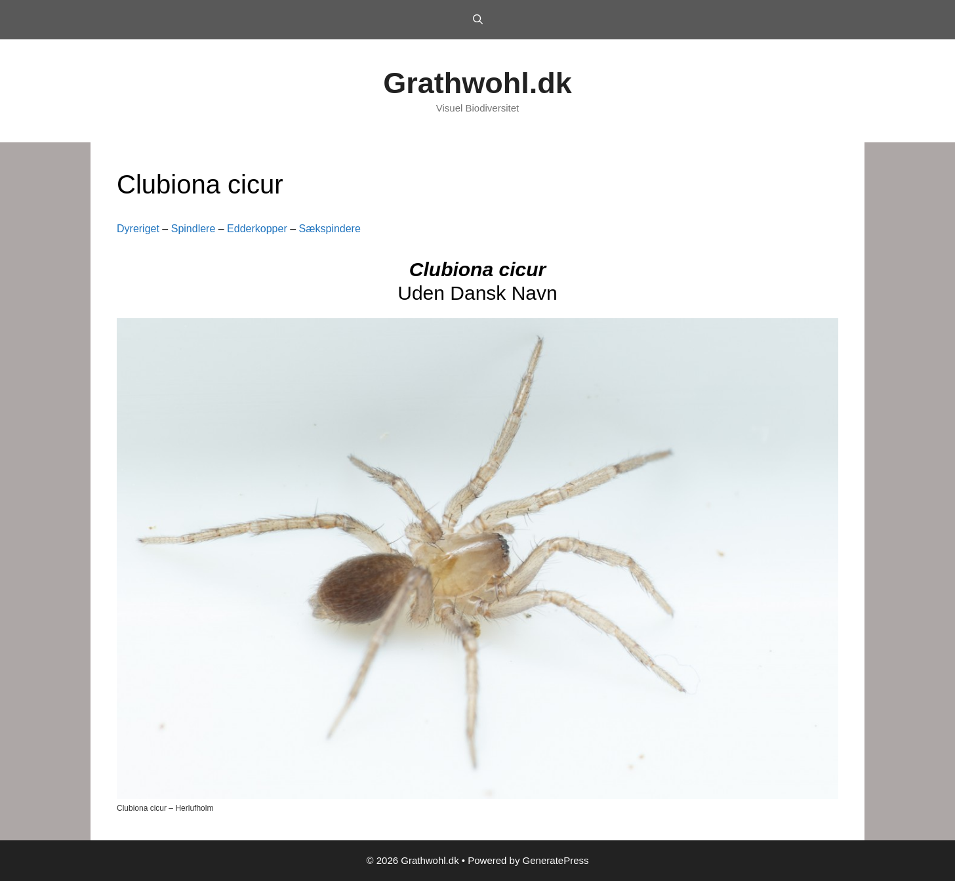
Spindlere (193, 228)
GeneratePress (556, 860)
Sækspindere (330, 228)
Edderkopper (257, 228)
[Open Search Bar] (477, 19)
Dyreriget (138, 228)
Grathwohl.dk (477, 83)
